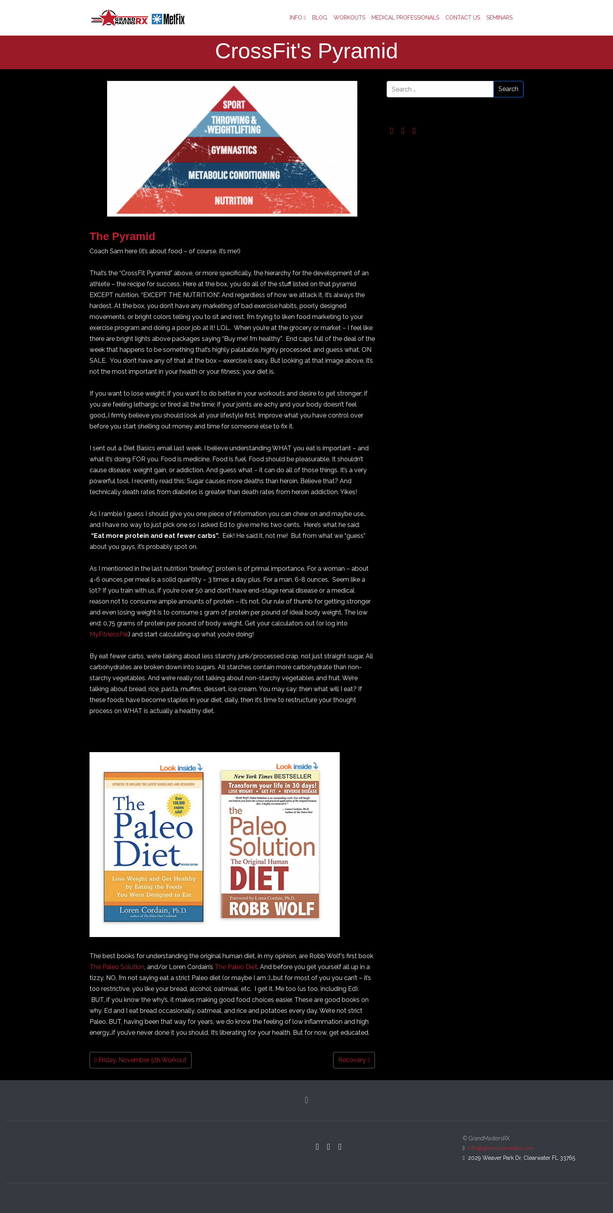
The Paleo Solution (117, 967)
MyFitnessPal (109, 634)
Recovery (354, 1060)
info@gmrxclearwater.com (501, 1148)
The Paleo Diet (236, 967)
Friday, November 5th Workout (140, 1060)
